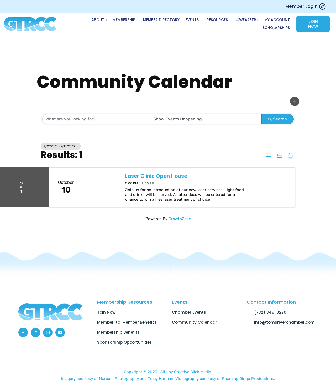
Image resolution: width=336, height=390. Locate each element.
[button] (294, 102)
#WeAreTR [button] (248, 20)
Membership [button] (127, 20)
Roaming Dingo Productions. (248, 379)
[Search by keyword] (96, 120)
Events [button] (194, 20)
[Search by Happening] (206, 120)
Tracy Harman (160, 379)
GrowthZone (179, 219)
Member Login (301, 6)
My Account (277, 20)
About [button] (102, 20)
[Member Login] (322, 6)
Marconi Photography (119, 379)
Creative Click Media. (193, 372)
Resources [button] (219, 20)
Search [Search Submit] (277, 119)
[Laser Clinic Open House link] (101, 188)
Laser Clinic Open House (157, 177)
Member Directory (163, 20)
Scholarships (276, 28)
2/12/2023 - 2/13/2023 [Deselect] (61, 147)
